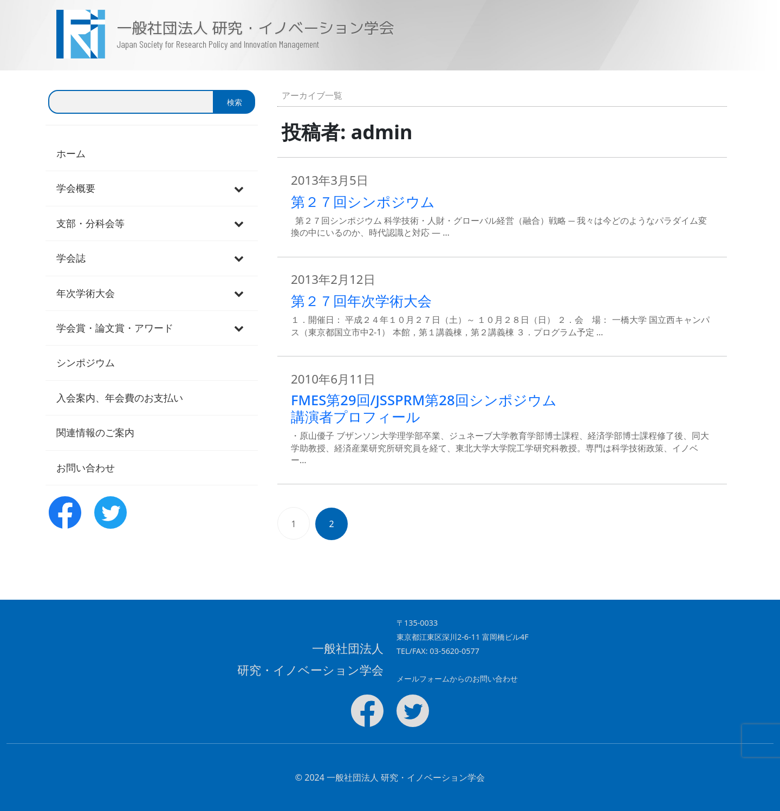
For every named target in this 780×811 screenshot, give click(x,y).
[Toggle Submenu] (239, 188)
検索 (234, 102)
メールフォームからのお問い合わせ (457, 678)
